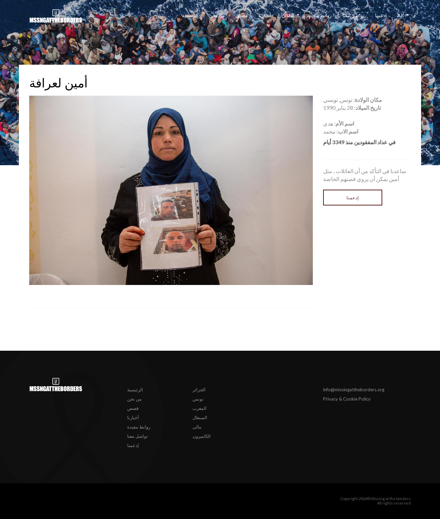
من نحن (217, 15)
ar (400, 15)
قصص (241, 15)
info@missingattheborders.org (353, 389)
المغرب (199, 408)
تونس (198, 399)
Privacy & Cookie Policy (347, 399)
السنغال (199, 417)
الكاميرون (201, 436)
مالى (196, 427)
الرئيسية (190, 15)
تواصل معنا (353, 15)
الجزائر (199, 389)
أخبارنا (264, 15)
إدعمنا (381, 15)
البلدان (288, 15)
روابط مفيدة (319, 15)
